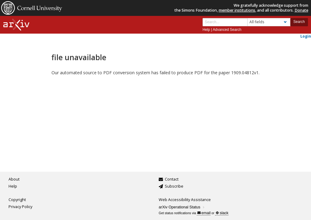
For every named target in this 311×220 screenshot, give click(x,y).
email (203, 213)
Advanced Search (227, 30)
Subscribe (174, 186)
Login (305, 36)
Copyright (17, 199)
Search (299, 22)
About (14, 179)
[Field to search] (269, 22)
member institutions (237, 10)
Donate (301, 10)
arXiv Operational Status (182, 207)
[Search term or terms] (225, 22)
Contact (171, 179)
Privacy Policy (20, 206)
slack (222, 213)
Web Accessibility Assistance (185, 199)
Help (206, 30)
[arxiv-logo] (16, 25)
